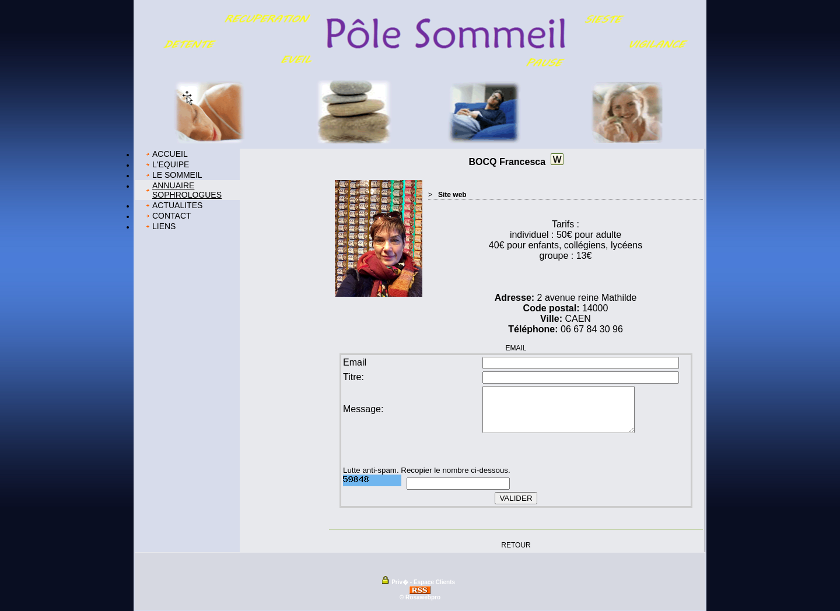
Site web (452, 195)
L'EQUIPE (170, 164)
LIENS (164, 226)
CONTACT (171, 215)
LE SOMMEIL (177, 175)
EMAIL (515, 348)
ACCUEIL (170, 154)
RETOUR (515, 544)
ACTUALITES (177, 205)
